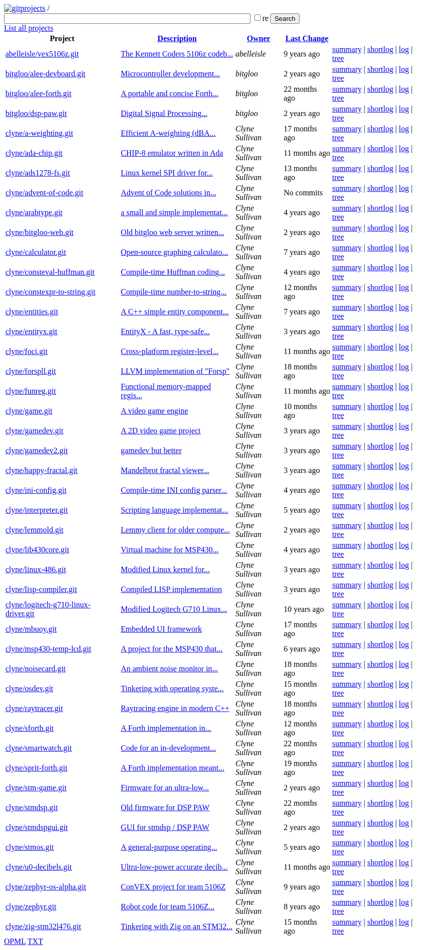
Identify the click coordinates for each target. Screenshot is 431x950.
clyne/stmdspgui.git (36, 827)
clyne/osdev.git (29, 688)
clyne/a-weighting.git (39, 133)
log (404, 49)
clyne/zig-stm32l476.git (43, 926)
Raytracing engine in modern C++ (175, 708)
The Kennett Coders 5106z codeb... (177, 54)
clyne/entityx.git (31, 331)
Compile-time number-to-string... (174, 292)
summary (347, 49)
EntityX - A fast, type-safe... (165, 331)
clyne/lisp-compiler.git (41, 589)
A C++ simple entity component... (175, 311)
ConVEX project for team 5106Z (173, 887)
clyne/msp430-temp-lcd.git (48, 649)
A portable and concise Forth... (170, 93)
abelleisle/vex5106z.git (42, 54)
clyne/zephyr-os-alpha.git (45, 887)
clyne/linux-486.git (35, 569)
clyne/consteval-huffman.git (50, 272)
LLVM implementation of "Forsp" (175, 371)
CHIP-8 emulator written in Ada (172, 153)
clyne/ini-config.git (35, 490)
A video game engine (154, 411)
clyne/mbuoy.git (31, 629)
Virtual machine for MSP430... (170, 549)
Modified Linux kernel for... (165, 569)
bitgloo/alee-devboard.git (45, 73)
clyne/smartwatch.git (38, 748)
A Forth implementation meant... (173, 768)
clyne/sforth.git (29, 728)
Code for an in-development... (168, 748)
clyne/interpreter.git (36, 510)
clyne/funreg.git (30, 391)
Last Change (307, 38)
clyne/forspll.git (30, 371)
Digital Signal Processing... (164, 113)
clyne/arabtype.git (33, 212)
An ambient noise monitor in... (169, 668)
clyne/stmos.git (29, 847)
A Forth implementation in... (166, 728)
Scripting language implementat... (174, 510)
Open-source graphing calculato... (174, 252)
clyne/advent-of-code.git (44, 192)
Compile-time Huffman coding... (173, 272)
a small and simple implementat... (174, 212)
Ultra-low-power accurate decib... (174, 867)
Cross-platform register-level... (170, 351)
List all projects (29, 28)
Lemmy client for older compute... (175, 530)
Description (177, 38)
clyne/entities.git (31, 311)
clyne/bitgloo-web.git (39, 232)
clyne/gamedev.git (34, 430)
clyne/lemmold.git (34, 530)
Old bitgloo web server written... (172, 232)
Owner (258, 38)
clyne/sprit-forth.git (36, 768)
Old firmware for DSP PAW (165, 807)
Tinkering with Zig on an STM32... (177, 926)
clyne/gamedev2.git (36, 450)
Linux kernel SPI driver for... (167, 173)
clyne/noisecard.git (35, 668)
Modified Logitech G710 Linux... (174, 609)
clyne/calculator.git (35, 252)
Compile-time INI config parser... (174, 490)
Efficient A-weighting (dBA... (168, 133)
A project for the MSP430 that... (172, 649)
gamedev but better (151, 450)
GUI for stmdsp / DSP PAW (165, 827)
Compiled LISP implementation (171, 589)
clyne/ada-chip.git (33, 153)
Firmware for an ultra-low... (165, 787)
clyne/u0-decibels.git (38, 867)
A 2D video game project (161, 430)
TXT (35, 941)
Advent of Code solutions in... (168, 192)
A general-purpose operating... (169, 847)
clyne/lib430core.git (37, 549)
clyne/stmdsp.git (31, 807)
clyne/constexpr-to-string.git (50, 292)
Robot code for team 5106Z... (168, 906)
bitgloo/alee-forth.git (38, 93)
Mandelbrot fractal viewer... (165, 470)
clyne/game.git (29, 411)
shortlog (380, 49)
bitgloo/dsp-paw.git (36, 113)
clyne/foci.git (26, 351)
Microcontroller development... (170, 73)
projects (33, 8)
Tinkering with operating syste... (172, 688)
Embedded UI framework (161, 629)
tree (338, 58)
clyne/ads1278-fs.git (37, 173)
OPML (15, 941)
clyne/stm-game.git (35, 787)
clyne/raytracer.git (34, 708)
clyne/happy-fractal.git (41, 470)
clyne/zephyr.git (31, 906)
